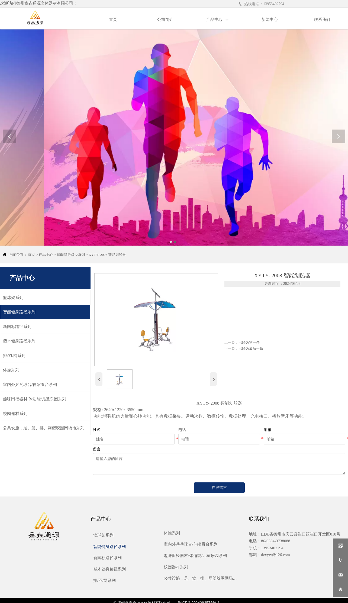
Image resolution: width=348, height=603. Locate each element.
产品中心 (46, 255)
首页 (31, 255)
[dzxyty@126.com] (340, 575)
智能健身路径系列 (71, 255)
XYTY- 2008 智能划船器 (107, 255)
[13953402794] (340, 560)
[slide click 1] (175, 242)
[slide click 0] (171, 242)
